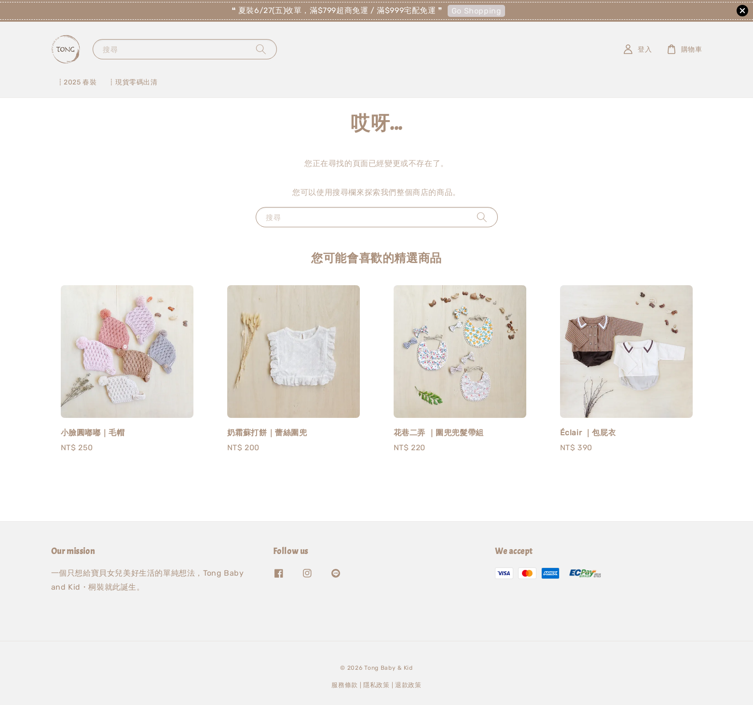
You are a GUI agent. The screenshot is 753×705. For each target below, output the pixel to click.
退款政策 (408, 685)
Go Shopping (477, 10)
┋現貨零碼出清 (132, 82)
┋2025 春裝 (77, 82)
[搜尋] (261, 49)
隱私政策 (376, 685)
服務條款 (344, 685)
